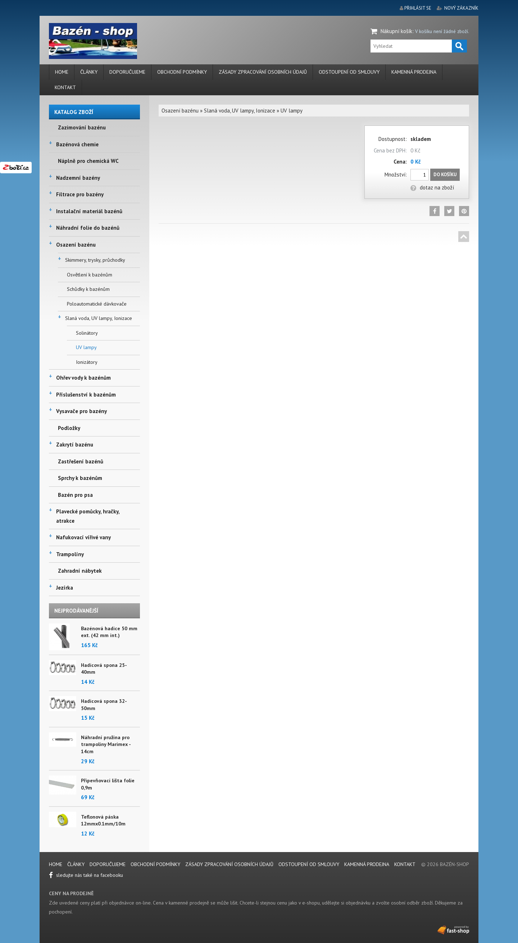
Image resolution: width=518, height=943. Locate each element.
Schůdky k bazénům (88, 289)
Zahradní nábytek (80, 570)
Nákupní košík (396, 31)
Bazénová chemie (77, 144)
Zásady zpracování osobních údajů (263, 72)
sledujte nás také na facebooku (86, 875)
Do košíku (444, 174)
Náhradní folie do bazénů (87, 227)
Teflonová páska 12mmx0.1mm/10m (103, 820)
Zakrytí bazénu (74, 444)
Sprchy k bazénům (80, 478)
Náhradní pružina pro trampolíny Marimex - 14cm (106, 744)
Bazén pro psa (75, 494)
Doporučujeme (127, 72)
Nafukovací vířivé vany (83, 537)
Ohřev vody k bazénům (83, 377)
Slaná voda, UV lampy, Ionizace (98, 318)
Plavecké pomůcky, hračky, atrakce (87, 516)
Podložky (69, 428)
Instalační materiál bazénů (89, 211)
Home (61, 72)
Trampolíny (70, 554)
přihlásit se (417, 8)
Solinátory (87, 333)
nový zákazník (461, 8)
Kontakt (65, 87)
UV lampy (86, 347)
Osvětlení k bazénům (89, 274)
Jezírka (64, 587)
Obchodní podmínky (182, 72)
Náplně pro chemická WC (88, 160)
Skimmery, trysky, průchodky (95, 260)
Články (88, 72)
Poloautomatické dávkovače (97, 304)
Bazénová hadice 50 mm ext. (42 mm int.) (109, 632)
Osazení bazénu (76, 244)
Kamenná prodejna (413, 72)
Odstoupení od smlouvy (349, 72)
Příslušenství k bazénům (86, 394)
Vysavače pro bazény (81, 411)
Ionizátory (86, 362)
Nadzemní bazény (78, 177)
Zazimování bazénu (82, 127)
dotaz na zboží (432, 187)
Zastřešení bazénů (80, 461)
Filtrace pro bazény (80, 194)
